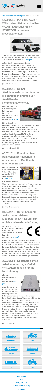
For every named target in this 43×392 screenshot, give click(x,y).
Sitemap (21, 389)
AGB (21, 379)
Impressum (21, 376)
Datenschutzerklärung (21, 386)
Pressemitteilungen (17, 16)
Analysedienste (21, 383)
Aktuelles (5, 16)
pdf (30, 60)
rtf (27, 60)
